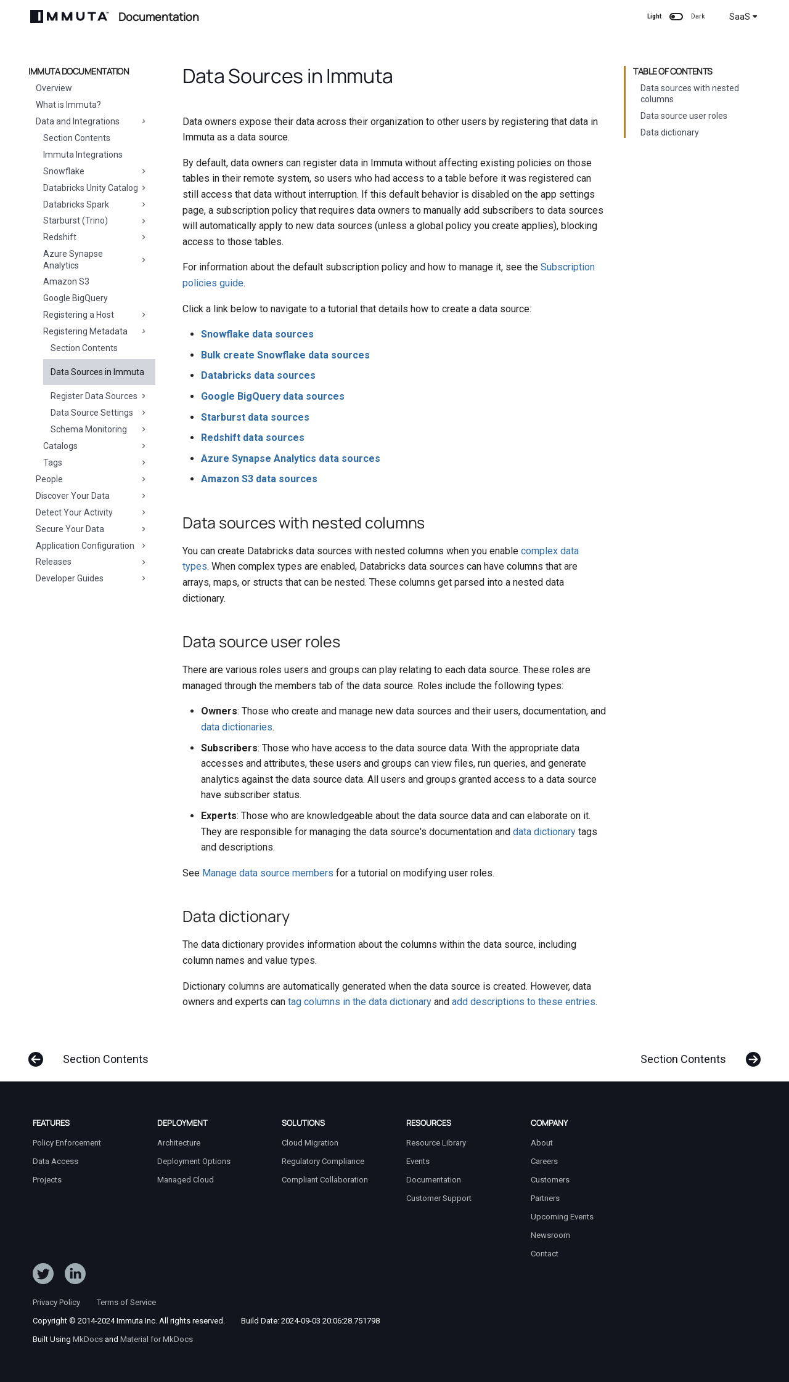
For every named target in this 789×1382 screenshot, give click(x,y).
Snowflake (95, 171)
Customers (550, 1179)
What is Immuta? (68, 105)
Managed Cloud (185, 1179)
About (542, 1142)
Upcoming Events (562, 1216)
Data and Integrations (92, 121)
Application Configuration (92, 546)
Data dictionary (669, 132)
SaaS (743, 17)
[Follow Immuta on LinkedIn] (75, 1276)
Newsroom (550, 1235)
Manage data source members (267, 873)
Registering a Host (95, 315)
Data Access (55, 1161)
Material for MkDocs (156, 1339)
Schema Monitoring (99, 429)
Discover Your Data (92, 496)
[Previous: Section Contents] (93, 1053)
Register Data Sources (99, 396)
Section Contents (76, 138)
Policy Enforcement (67, 1142)
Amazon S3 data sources (259, 479)
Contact (544, 1253)
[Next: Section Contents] (695, 1053)
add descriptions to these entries (523, 1002)
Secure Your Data (92, 529)
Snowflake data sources (257, 334)
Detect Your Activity (92, 512)
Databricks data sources (258, 375)
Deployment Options (194, 1161)
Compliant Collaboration (325, 1179)
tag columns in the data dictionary (359, 1002)
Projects (47, 1179)
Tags (95, 462)
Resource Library (436, 1142)
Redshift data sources (253, 437)
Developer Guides (92, 578)
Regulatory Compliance (323, 1161)
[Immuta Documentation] (69, 16)
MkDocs (88, 1339)
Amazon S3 (66, 281)
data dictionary (544, 832)
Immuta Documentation (78, 71)
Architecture (178, 1142)
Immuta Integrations (83, 155)
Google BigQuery (75, 298)
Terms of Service (126, 1302)
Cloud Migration (310, 1142)
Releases (92, 562)
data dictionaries (236, 727)
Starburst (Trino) (95, 220)
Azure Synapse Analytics (95, 259)
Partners (545, 1198)
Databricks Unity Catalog (95, 188)
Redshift (95, 237)
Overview (54, 88)
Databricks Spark (95, 204)
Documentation (433, 1179)
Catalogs (95, 446)
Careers (544, 1161)
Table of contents (673, 71)
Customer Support (439, 1198)
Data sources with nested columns (689, 93)
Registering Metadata (95, 331)
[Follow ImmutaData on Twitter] (43, 1276)
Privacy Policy (56, 1302)
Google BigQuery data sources (273, 396)
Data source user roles (683, 116)
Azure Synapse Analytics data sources (290, 458)
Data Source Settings (99, 413)
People (92, 479)
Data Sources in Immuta (97, 372)
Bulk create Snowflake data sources (285, 355)
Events (418, 1161)
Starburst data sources (255, 417)
